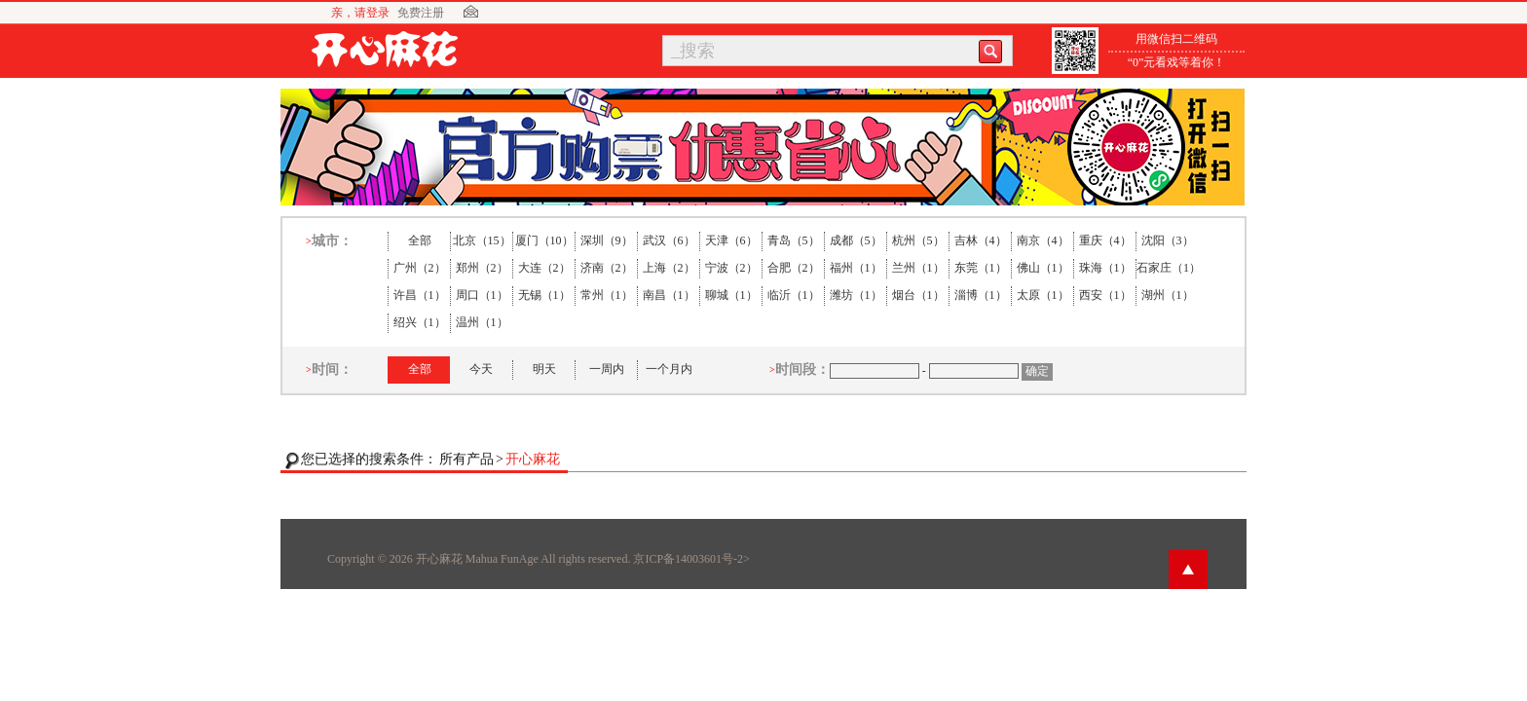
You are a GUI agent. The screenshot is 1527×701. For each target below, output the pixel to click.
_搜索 (693, 50)
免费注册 (420, 12)
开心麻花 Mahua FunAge (477, 559)
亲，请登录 (360, 12)
